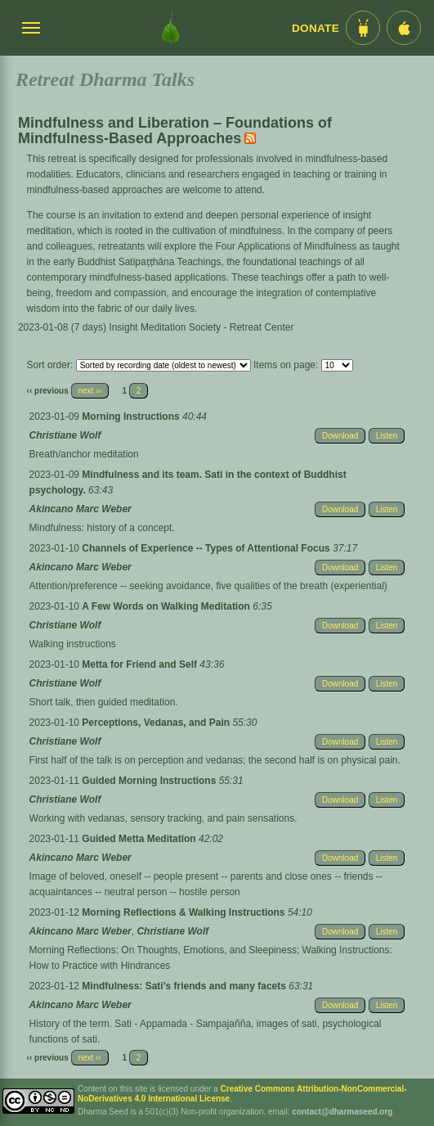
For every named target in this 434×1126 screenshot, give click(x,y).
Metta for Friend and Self (140, 664)
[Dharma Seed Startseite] (170, 28)
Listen (387, 435)
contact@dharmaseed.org (342, 1111)
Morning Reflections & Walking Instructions (185, 912)
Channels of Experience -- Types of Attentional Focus (207, 548)
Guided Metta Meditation (140, 838)
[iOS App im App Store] (404, 28)
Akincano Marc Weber (80, 509)
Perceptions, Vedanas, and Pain (157, 722)
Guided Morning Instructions (150, 780)
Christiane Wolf (65, 435)
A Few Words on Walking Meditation (167, 606)
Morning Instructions (132, 416)
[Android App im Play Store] (363, 28)
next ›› (89, 390)
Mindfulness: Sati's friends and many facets (185, 986)
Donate (315, 28)
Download (340, 435)
